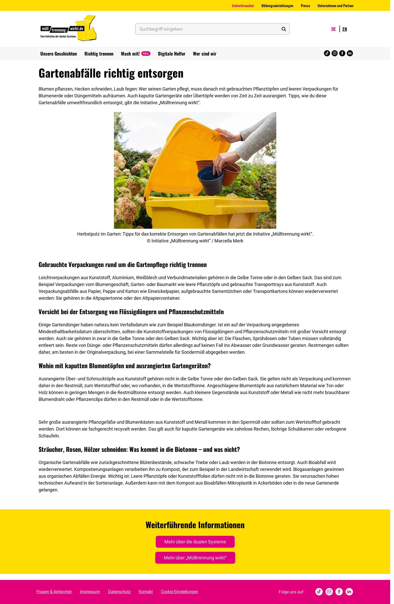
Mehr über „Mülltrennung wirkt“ (195, 557)
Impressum (90, 591)
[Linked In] (350, 53)
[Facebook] (342, 53)
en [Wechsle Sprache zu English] (344, 29)
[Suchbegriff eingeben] (212, 29)
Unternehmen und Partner (336, 5)
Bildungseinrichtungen (277, 5)
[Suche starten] (284, 29)
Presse (305, 5)
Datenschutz (119, 591)
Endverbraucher (243, 5)
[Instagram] (334, 53)
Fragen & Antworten (54, 591)
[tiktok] (327, 53)
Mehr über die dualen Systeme (195, 541)
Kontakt (146, 591)
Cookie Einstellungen (179, 591)
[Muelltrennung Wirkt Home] (68, 29)
